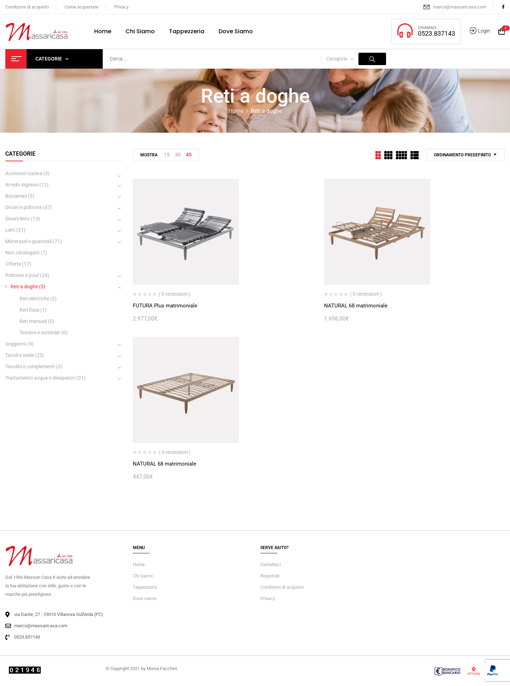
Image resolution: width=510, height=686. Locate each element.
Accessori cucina (23, 173)
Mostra (149, 154)
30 (178, 154)
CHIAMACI (427, 27)
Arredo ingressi (21, 185)
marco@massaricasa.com (459, 7)
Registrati (269, 575)
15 (167, 154)
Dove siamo (145, 598)
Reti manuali (33, 321)
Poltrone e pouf (22, 275)
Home (235, 111)
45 (189, 154)
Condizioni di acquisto (27, 7)
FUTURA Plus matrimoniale (165, 305)
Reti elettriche (34, 298)
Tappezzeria (145, 587)
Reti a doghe (24, 286)
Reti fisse (29, 310)
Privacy (121, 7)
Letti (10, 230)
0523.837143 (436, 33)
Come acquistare (81, 7)
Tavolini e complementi (30, 366)
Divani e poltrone (23, 207)
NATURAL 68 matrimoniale (355, 305)
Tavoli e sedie (19, 355)
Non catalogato (22, 252)
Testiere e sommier (39, 332)
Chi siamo (143, 575)
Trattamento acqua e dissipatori (40, 378)
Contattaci (270, 564)
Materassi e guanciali (28, 241)
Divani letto (17, 218)
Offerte (13, 264)
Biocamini (16, 196)
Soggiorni (15, 344)
